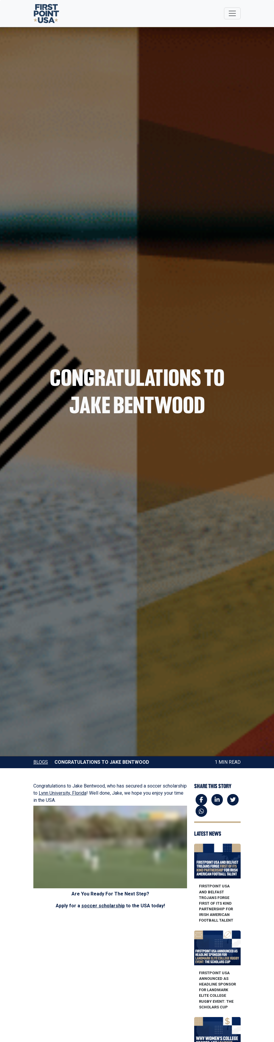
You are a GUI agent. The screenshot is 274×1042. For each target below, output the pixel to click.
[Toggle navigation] (232, 13)
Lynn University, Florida (62, 793)
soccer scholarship (103, 906)
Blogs (40, 762)
